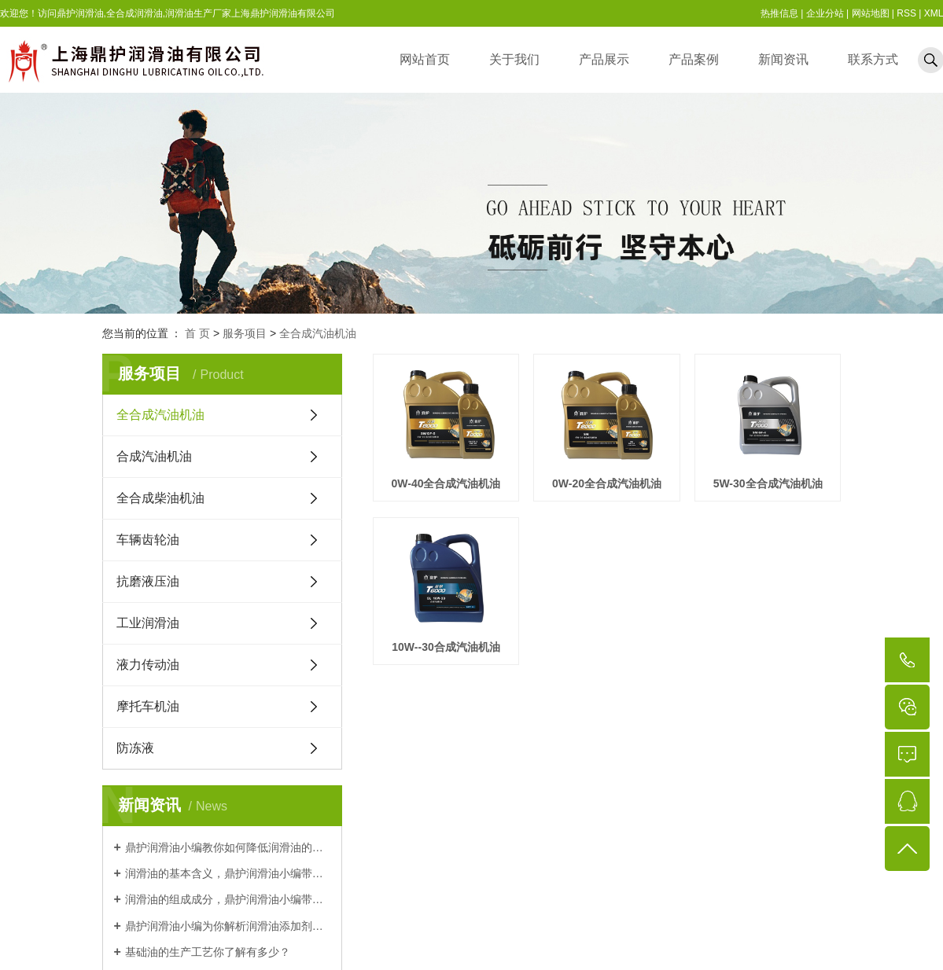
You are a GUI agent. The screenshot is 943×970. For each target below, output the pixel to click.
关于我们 (514, 59)
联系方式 (873, 59)
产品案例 (694, 59)
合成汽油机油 (154, 456)
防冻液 (135, 748)
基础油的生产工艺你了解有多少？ (207, 952)
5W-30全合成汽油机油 (446, 647)
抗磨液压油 (147, 581)
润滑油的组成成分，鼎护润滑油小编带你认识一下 (227, 899)
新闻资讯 (783, 59)
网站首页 (425, 59)
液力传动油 (147, 664)
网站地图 (871, 13)
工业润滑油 (147, 623)
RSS (906, 13)
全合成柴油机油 (160, 498)
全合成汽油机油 (317, 333)
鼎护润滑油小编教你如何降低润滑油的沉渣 (227, 847)
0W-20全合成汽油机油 (606, 483)
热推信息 (779, 13)
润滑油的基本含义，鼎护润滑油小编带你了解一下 (227, 873)
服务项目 (245, 333)
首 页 (197, 333)
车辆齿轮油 (147, 539)
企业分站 (825, 13)
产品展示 (604, 59)
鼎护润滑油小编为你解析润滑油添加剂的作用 (227, 926)
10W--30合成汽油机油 (607, 647)
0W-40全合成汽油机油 (446, 483)
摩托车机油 (147, 706)
